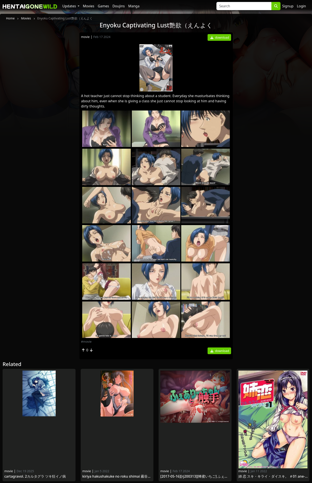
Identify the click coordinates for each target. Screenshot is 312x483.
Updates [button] (69, 6)
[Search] (243, 6)
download (219, 37)
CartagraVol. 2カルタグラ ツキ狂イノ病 (35, 476)
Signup (287, 6)
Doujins (118, 6)
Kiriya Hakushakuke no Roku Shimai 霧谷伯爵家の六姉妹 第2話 (117, 476)
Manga (133, 6)
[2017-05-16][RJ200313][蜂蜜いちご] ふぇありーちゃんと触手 (195, 476)
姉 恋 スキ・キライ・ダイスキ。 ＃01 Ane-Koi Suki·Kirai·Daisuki (273, 476)
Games (103, 6)
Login (301, 6)
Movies (88, 6)
